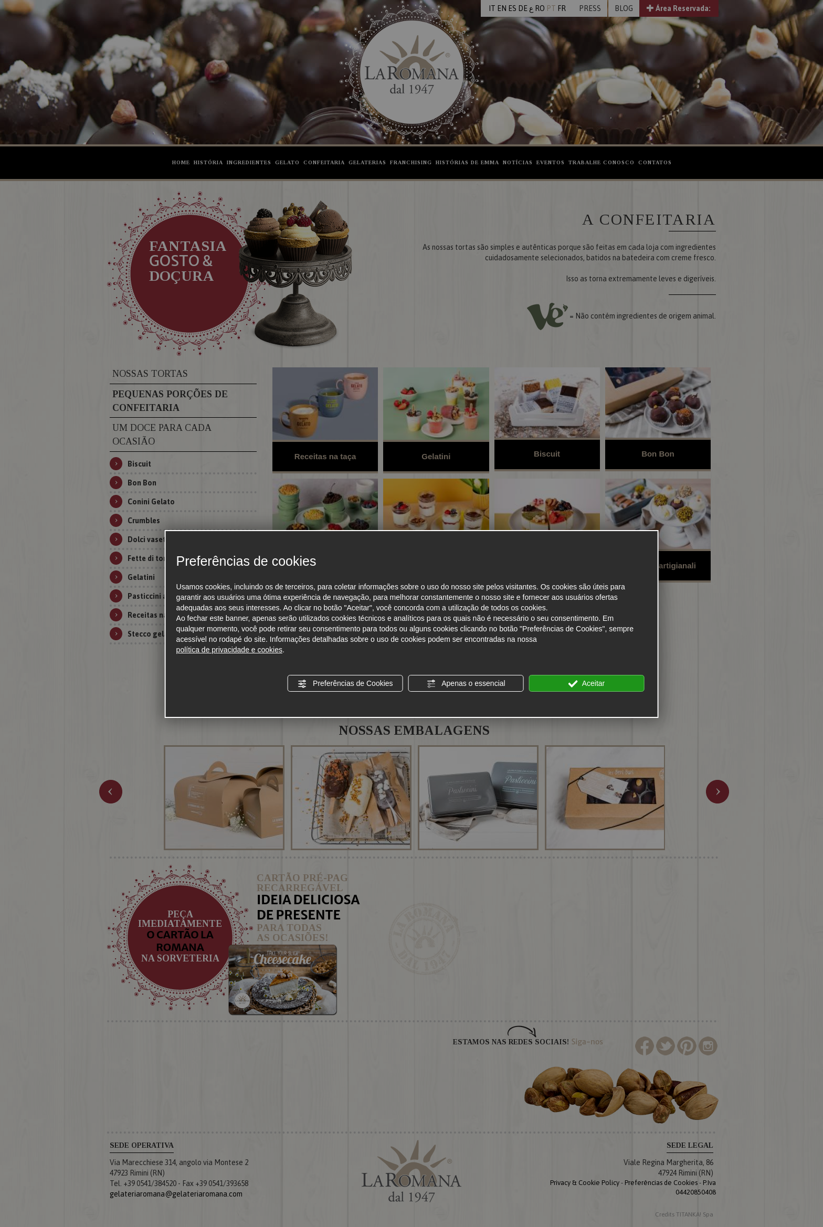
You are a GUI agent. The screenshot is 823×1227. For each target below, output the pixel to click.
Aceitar (586, 684)
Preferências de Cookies (345, 684)
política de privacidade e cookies (229, 650)
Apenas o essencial (465, 684)
